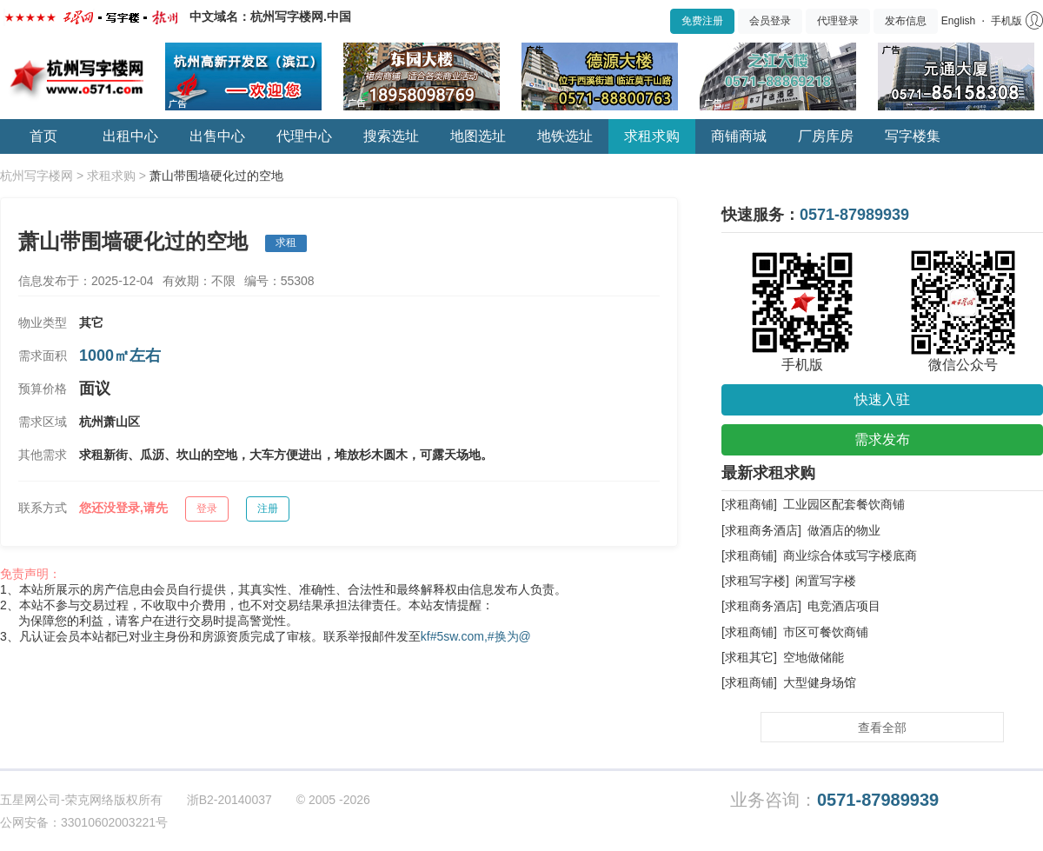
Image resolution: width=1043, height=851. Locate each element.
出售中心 (217, 136)
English (958, 21)
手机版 (1006, 21)
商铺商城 (739, 136)
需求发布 (882, 439)
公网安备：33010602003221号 (84, 822)
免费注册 (702, 21)
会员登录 (770, 21)
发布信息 (906, 21)
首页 (43, 136)
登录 (206, 508)
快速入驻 (882, 399)
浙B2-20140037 (229, 800)
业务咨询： (834, 800)
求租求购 (652, 136)
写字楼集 (912, 136)
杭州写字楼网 (36, 176)
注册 (267, 508)
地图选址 (478, 136)
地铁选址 (565, 136)
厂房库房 (826, 136)
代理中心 (304, 136)
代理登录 (838, 21)
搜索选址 (391, 136)
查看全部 (882, 728)
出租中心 (130, 136)
